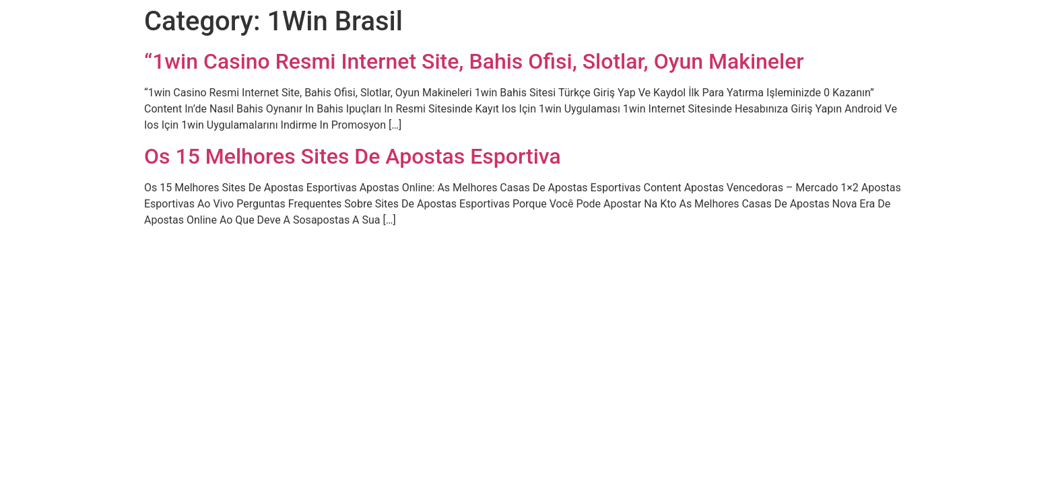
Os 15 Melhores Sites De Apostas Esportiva (352, 156)
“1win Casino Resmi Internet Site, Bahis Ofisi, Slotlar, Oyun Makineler (474, 61)
